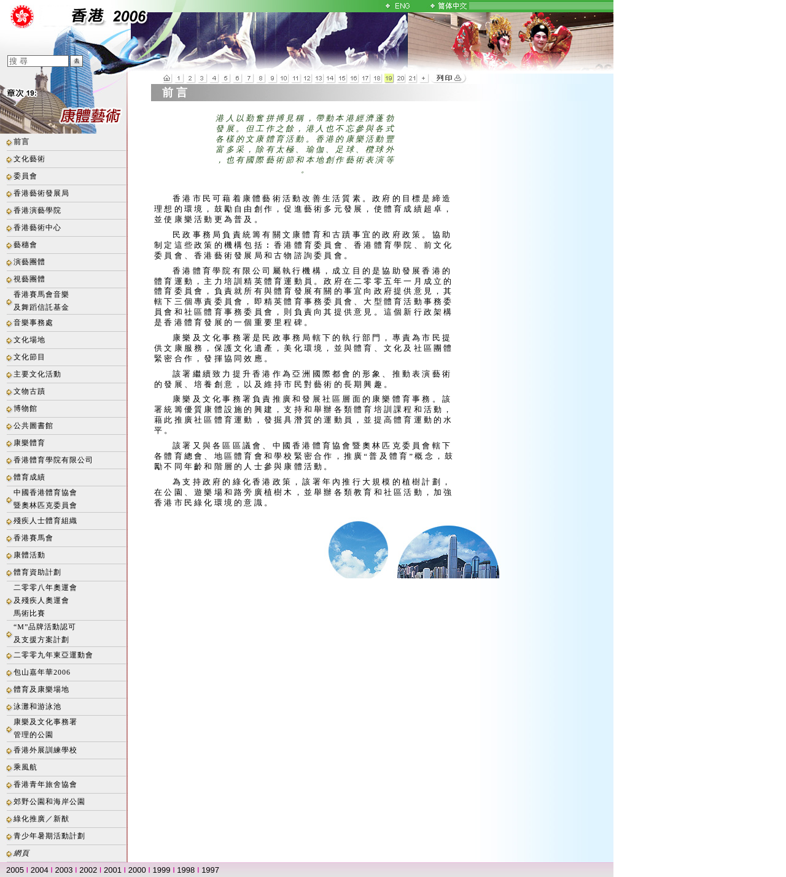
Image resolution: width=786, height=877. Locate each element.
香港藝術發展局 (41, 193)
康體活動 (29, 555)
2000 (137, 870)
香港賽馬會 (33, 538)
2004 (40, 870)
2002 (88, 870)
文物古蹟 (29, 391)
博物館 (25, 408)
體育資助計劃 (37, 572)
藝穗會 (25, 244)
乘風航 (25, 767)
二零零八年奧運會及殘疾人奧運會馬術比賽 (45, 600)
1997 (210, 870)
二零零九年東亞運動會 (53, 655)
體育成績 (29, 477)
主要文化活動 (37, 374)
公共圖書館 (33, 425)
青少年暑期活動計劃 (49, 836)
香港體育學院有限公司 (53, 460)
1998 (186, 870)
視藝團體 (29, 279)
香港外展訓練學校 (45, 750)
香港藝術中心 (37, 227)
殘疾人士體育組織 (45, 520)
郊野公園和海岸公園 (49, 801)
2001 (113, 870)
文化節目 (29, 357)
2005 (15, 870)
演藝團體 (29, 262)
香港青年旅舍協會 (45, 784)
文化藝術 (29, 159)
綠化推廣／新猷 (41, 818)
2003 (64, 870)
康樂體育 (29, 442)
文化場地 (29, 339)
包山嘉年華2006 (42, 672)
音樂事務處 (33, 322)
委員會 (25, 176)
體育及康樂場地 (41, 689)
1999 (162, 870)
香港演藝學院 (37, 210)
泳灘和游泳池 (37, 706)
